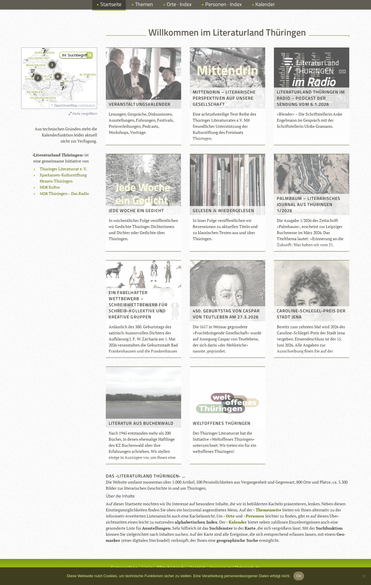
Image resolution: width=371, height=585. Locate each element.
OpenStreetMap (65, 105)
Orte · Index (179, 4)
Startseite (110, 4)
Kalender (265, 4)
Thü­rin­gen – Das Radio (64, 193)
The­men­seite (268, 510)
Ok (298, 576)
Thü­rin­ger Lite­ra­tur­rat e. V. (63, 169)
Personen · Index (223, 4)
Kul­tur (50, 187)
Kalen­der (238, 522)
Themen (144, 4)
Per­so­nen (255, 516)
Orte (230, 516)
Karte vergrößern (83, 113)
